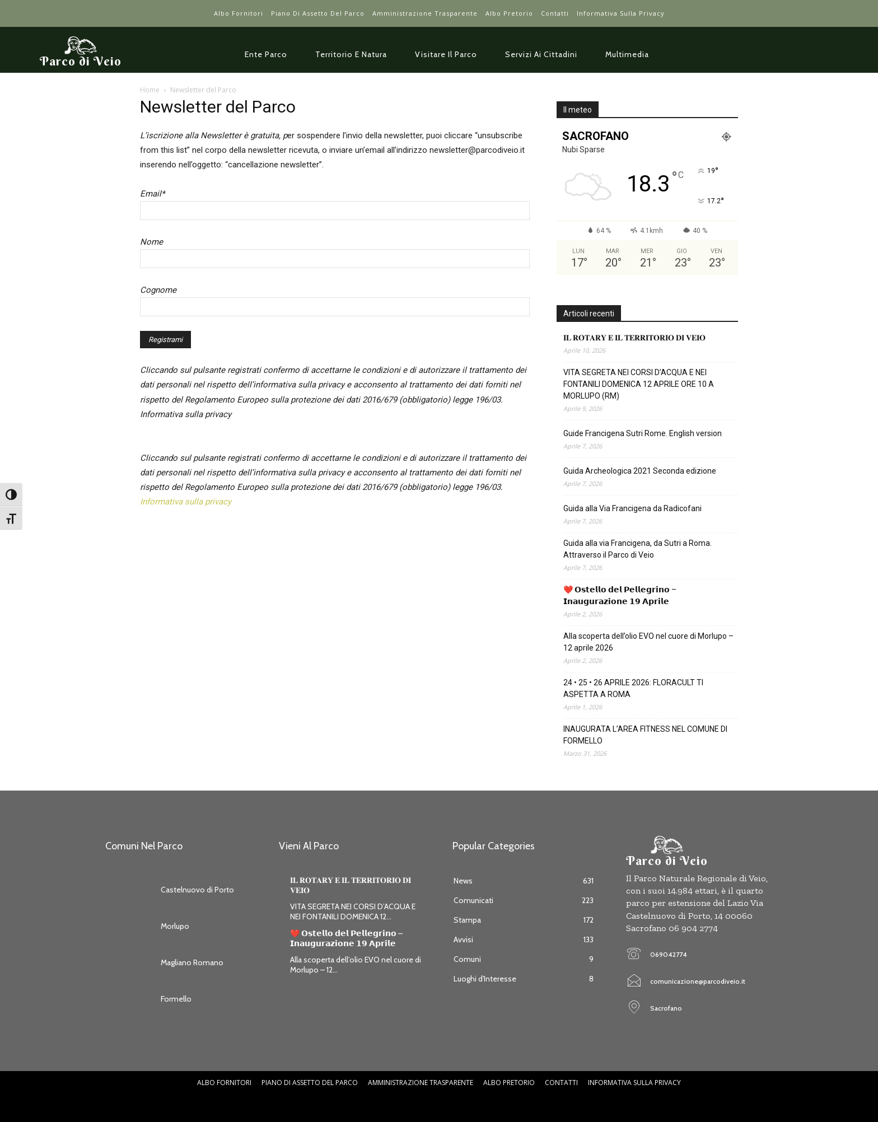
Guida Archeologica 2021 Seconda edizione (639, 470)
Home (150, 90)
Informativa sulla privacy (185, 502)
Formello (176, 999)
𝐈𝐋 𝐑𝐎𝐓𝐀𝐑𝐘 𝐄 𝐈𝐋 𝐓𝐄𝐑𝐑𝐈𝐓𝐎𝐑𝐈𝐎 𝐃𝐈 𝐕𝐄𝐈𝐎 (634, 337)
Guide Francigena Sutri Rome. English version (642, 433)
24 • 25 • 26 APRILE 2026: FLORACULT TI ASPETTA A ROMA (633, 688)
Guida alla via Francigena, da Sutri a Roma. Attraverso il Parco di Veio (637, 549)
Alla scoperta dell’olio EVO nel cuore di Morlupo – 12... (355, 965)
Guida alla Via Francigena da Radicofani (632, 508)
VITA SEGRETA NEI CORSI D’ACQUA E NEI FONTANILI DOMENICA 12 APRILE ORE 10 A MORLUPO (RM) (638, 384)
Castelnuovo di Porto (197, 890)
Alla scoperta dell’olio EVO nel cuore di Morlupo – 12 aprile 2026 (648, 642)
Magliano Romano (192, 962)
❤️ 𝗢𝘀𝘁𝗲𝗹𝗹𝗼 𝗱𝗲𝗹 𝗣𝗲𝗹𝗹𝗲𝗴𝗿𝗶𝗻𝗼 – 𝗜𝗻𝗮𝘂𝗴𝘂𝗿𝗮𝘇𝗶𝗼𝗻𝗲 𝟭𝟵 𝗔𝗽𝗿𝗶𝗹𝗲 (619, 595)
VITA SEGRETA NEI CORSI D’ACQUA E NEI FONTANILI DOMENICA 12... (352, 911)
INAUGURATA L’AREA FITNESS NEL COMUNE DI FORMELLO (645, 734)
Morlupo (175, 926)
